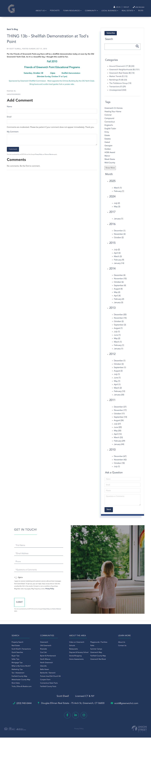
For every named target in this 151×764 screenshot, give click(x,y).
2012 (112, 356)
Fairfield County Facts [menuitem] (46, 691)
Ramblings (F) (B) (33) (118, 82)
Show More (110, 171)
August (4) (118, 292)
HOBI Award (109, 155)
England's (108, 128)
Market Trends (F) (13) (118, 79)
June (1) (117, 338)
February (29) (119, 444)
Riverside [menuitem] (41, 653)
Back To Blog (12, 32)
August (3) (118, 374)
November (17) (120, 413)
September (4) (120, 288)
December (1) (119, 233)
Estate (107, 138)
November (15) (120, 321)
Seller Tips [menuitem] (11, 664)
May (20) (117, 433)
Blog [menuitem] (139, 12)
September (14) (120, 420)
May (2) (117, 295)
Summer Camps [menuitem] (96, 653)
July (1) (117, 334)
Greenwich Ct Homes (113, 111)
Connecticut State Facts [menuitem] (47, 687)
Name (9, 109)
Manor (107, 159)
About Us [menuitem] (39, 12)
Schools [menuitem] (72, 650)
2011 (112, 403)
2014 (112, 271)
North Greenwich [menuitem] (44, 667)
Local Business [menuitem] (107, 12)
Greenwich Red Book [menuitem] (98, 664)
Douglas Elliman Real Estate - (71, 708)
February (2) (119, 302)
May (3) (117, 209)
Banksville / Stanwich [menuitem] (46, 677)
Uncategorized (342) (117, 93)
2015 (112, 245)
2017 (112, 214)
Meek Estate (109, 162)
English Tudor (110, 131)
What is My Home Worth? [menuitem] (17, 670)
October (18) (119, 466)
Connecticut (109, 124)
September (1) (120, 370)
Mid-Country (109, 165)
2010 (112, 452)
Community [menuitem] (89, 12)
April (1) (117, 387)
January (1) (118, 221)
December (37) (120, 409)
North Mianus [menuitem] (43, 664)
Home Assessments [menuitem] (76, 664)
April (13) (117, 437)
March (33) (118, 440)
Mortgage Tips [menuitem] (13, 667)
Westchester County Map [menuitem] (17, 684)
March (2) (118, 391)
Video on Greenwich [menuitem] (76, 647)
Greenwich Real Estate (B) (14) (121, 76)
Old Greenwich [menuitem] (43, 650)
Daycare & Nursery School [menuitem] (78, 657)
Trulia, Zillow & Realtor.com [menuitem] (18, 691)
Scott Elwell (15, 51)
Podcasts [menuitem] (54, 12)
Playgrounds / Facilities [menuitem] (98, 647)
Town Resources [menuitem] (70, 12)
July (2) (117, 206)
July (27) (117, 426)
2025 (112, 183)
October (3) (119, 367)
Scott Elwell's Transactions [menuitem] (17, 653)
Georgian (108, 148)
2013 (112, 310)
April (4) (117, 298)
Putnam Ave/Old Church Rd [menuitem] (48, 681)
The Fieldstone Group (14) (120, 86)
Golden (107, 152)
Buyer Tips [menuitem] (11, 660)
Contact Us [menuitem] (124, 650)
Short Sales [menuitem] (12, 687)
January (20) (119, 397)
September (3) (120, 327)
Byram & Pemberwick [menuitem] (46, 660)
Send (29, 607)
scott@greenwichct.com (128, 707)
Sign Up (121, 7)
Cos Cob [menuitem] (41, 657)
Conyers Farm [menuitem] (43, 684)
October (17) (119, 416)
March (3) (118, 259)
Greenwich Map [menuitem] (96, 657)
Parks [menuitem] (92, 650)
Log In (111, 7)
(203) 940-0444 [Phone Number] (135, 7)
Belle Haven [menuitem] (42, 674)
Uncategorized (14, 97)
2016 (112, 226)
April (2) (117, 256)
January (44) (119, 447)
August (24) (118, 423)
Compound (109, 121)
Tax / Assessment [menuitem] (14, 677)
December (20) (120, 317)
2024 (112, 199)
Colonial (107, 118)
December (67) (120, 459)
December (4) (119, 278)
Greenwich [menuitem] (42, 647)
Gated (107, 145)
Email (9, 120)
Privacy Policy (39, 157)
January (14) (119, 266)
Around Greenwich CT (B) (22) (121, 69)
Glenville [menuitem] (41, 670)
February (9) (119, 262)
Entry (106, 135)
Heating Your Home (112, 114)
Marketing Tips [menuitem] (13, 674)
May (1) (117, 384)
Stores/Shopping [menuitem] (75, 660)
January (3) (118, 305)
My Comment (13, 134)
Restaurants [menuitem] (73, 653)
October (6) (119, 285)
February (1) (119, 194)
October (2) (119, 240)
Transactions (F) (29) (117, 89)
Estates (107, 142)
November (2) (119, 237)
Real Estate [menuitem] (126, 12)
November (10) (120, 281)
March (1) (118, 190)
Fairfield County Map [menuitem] (15, 681)
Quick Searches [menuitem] (13, 657)
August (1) (118, 331)
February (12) (119, 394)
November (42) (120, 462)
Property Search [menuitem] (13, 647)
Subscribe (110, 36)
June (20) (118, 430)
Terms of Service (49, 157)
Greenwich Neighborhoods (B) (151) (124, 72)
